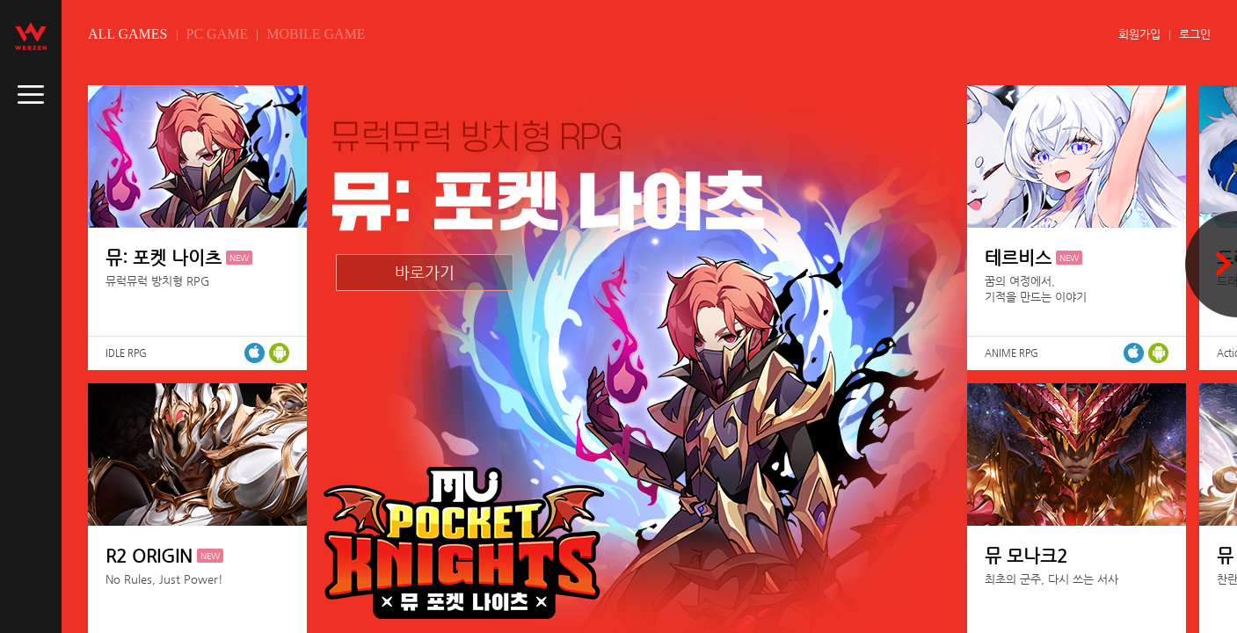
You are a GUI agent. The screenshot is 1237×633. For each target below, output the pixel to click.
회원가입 (1139, 33)
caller (31, 95)
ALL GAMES (128, 33)
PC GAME (217, 33)
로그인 (1195, 33)
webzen (31, 36)
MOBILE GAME (315, 33)
